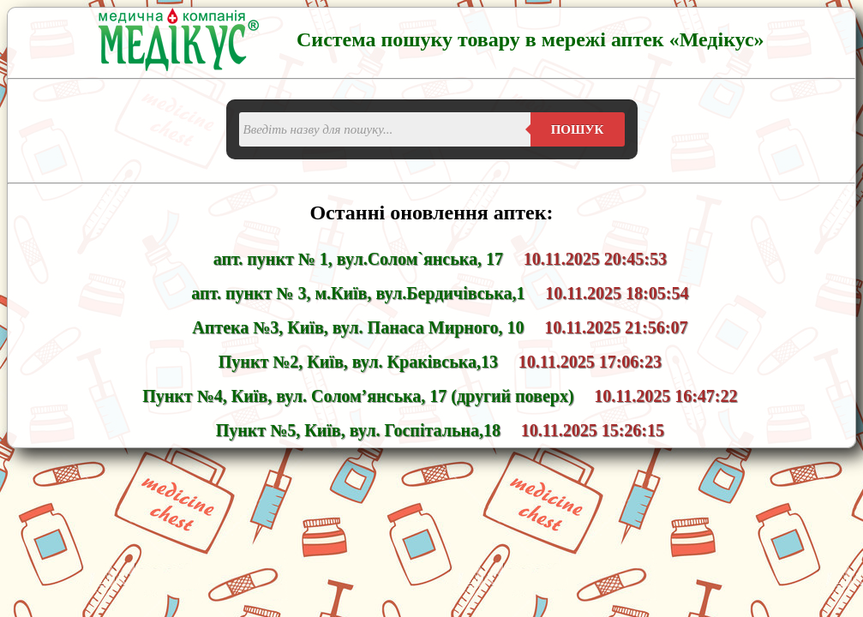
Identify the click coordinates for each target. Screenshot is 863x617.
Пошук (577, 129)
